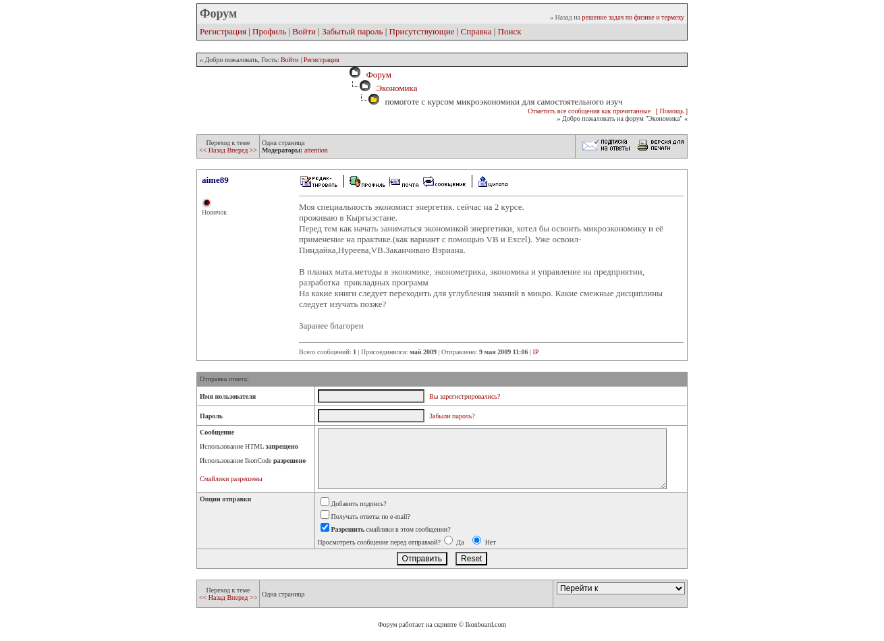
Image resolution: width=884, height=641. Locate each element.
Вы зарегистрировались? (464, 396)
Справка (476, 31)
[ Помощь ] (672, 111)
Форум (376, 74)
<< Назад (213, 150)
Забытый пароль (352, 31)
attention (316, 150)
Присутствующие (422, 31)
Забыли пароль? (452, 416)
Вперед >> (242, 150)
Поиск (510, 31)
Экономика (396, 88)
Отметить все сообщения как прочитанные (589, 111)
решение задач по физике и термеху (633, 17)
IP (535, 352)
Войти (304, 31)
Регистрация (223, 31)
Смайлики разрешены (231, 478)
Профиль (269, 31)
